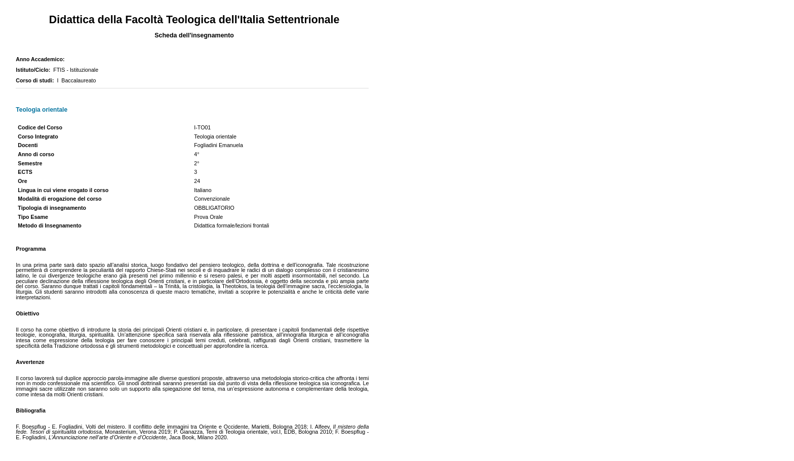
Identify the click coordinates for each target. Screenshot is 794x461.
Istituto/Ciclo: (34, 70)
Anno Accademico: (41, 59)
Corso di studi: (36, 80)
